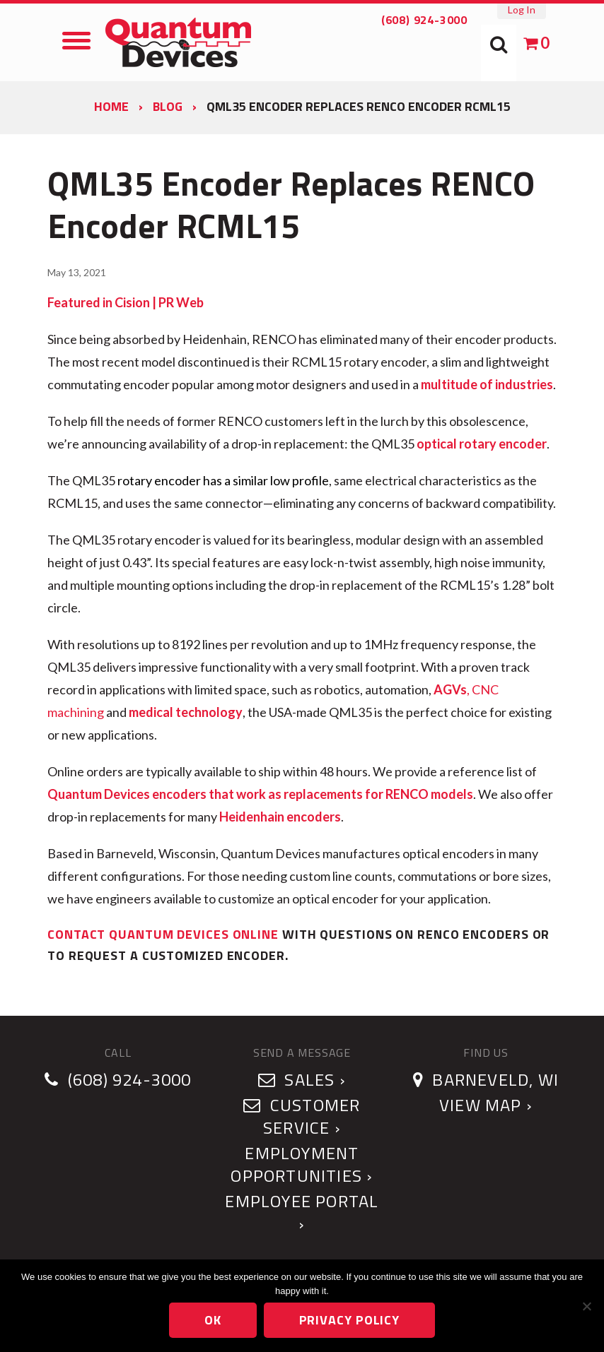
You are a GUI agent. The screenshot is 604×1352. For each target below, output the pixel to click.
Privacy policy (349, 1319)
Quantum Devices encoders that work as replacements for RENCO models (260, 794)
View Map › (486, 1104)
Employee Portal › (301, 1212)
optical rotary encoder (482, 443)
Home (111, 106)
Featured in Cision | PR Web (125, 302)
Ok (212, 1319)
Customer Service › (301, 1116)
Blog (167, 106)
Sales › (302, 1079)
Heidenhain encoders (280, 816)
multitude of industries (487, 384)
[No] (586, 1306)
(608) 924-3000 (424, 19)
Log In (521, 10)
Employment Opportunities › (302, 1164)
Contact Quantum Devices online (163, 934)
